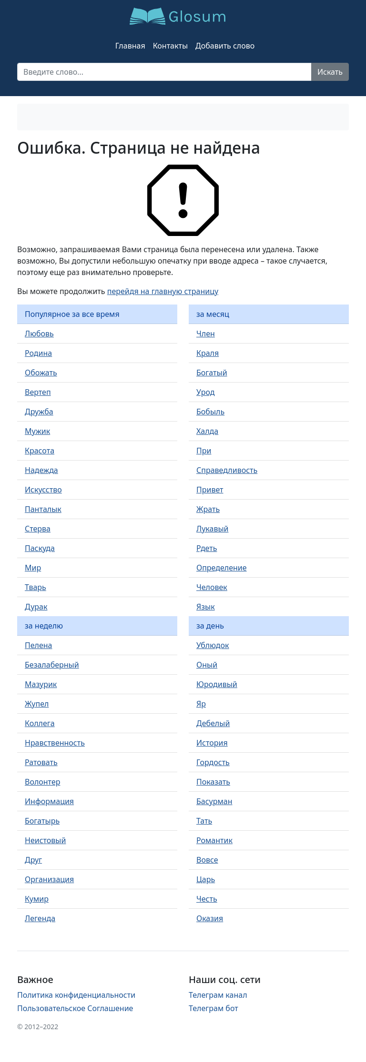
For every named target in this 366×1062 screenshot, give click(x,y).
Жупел (37, 703)
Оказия (209, 918)
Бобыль (210, 411)
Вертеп (38, 392)
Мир (33, 567)
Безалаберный (52, 664)
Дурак (36, 606)
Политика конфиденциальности (76, 995)
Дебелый (213, 723)
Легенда (40, 918)
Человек (211, 587)
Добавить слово (224, 45)
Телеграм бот (213, 1008)
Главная (130, 45)
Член (205, 333)
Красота (39, 450)
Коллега (40, 723)
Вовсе (207, 860)
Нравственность (55, 743)
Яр (201, 703)
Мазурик (41, 684)
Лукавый (212, 528)
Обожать (41, 372)
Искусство (43, 489)
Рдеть (206, 548)
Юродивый (216, 684)
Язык (205, 606)
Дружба (39, 411)
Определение (221, 567)
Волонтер (42, 782)
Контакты (170, 45)
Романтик (214, 840)
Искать (330, 72)
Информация (49, 801)
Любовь (39, 333)
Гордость (213, 762)
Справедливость (226, 470)
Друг (33, 860)
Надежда (41, 470)
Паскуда (40, 548)
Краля (207, 353)
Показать (213, 782)
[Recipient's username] (164, 72)
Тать (204, 821)
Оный (206, 664)
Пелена (38, 645)
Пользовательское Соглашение (75, 1008)
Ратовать (41, 762)
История (212, 743)
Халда (207, 431)
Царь (205, 879)
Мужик (37, 431)
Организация (49, 879)
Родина (38, 353)
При (203, 450)
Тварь (35, 587)
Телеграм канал (218, 995)
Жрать (208, 509)
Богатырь (42, 821)
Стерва (38, 528)
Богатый (211, 372)
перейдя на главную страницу (162, 291)
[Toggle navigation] (36, 117)
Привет (210, 489)
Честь (206, 899)
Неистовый (45, 840)
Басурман (214, 801)
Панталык (43, 509)
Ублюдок (212, 645)
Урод (205, 392)
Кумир (37, 899)
